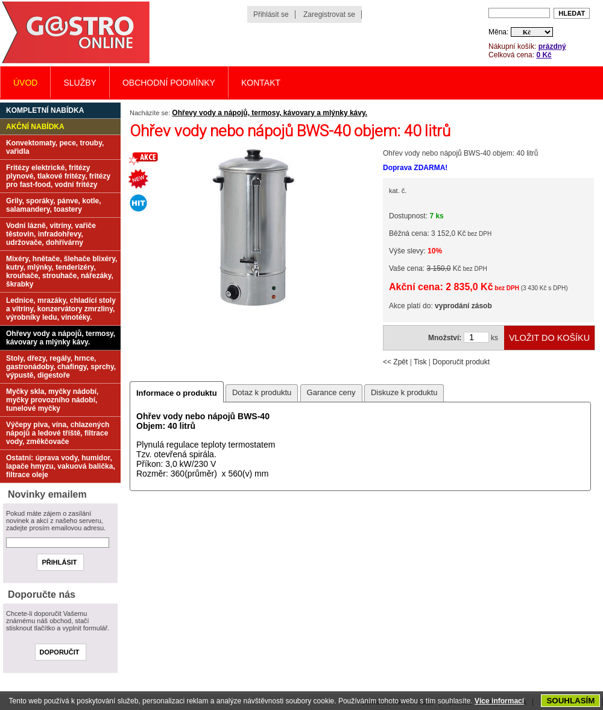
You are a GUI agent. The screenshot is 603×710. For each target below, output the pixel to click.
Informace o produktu (176, 393)
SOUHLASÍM (570, 700)
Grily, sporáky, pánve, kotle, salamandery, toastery (53, 205)
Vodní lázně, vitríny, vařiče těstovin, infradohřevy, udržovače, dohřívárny (51, 234)
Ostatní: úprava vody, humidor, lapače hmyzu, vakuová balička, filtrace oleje (60, 466)
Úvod (25, 82)
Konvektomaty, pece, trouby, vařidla (55, 147)
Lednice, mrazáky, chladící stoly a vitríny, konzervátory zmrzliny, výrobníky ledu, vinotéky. (61, 309)
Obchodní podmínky (168, 82)
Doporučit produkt (461, 362)
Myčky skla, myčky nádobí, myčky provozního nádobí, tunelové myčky (52, 400)
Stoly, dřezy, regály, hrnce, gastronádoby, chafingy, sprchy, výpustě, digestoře (61, 366)
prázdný (552, 46)
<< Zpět (395, 362)
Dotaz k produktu (261, 392)
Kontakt (260, 82)
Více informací (499, 701)
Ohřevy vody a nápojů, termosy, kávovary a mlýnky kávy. (269, 113)
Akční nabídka (35, 126)
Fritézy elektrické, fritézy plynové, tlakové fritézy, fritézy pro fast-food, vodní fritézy (58, 176)
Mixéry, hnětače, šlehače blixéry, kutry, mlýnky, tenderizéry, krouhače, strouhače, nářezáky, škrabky (61, 271)
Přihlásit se (271, 14)
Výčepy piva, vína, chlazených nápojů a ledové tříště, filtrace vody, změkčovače (57, 433)
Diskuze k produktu (404, 392)
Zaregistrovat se (329, 14)
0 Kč (543, 55)
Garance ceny (331, 392)
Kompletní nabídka (45, 110)
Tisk (420, 362)
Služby (79, 82)
